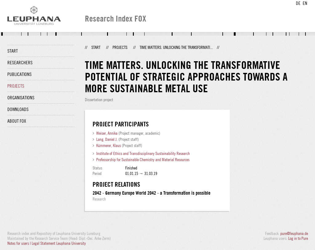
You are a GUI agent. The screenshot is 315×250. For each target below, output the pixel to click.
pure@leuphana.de (294, 233)
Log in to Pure (298, 238)
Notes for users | (19, 243)
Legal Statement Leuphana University (59, 243)
